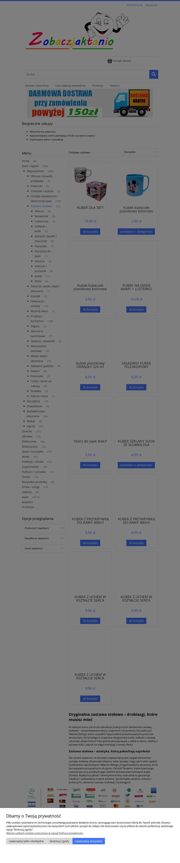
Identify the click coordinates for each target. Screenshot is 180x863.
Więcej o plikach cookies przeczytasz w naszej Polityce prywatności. (44, 833)
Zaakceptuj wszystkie (88, 841)
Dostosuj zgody (59, 841)
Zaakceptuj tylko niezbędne (26, 841)
